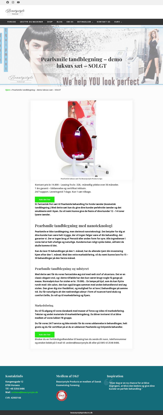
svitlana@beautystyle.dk (24, 392)
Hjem (7, 89)
